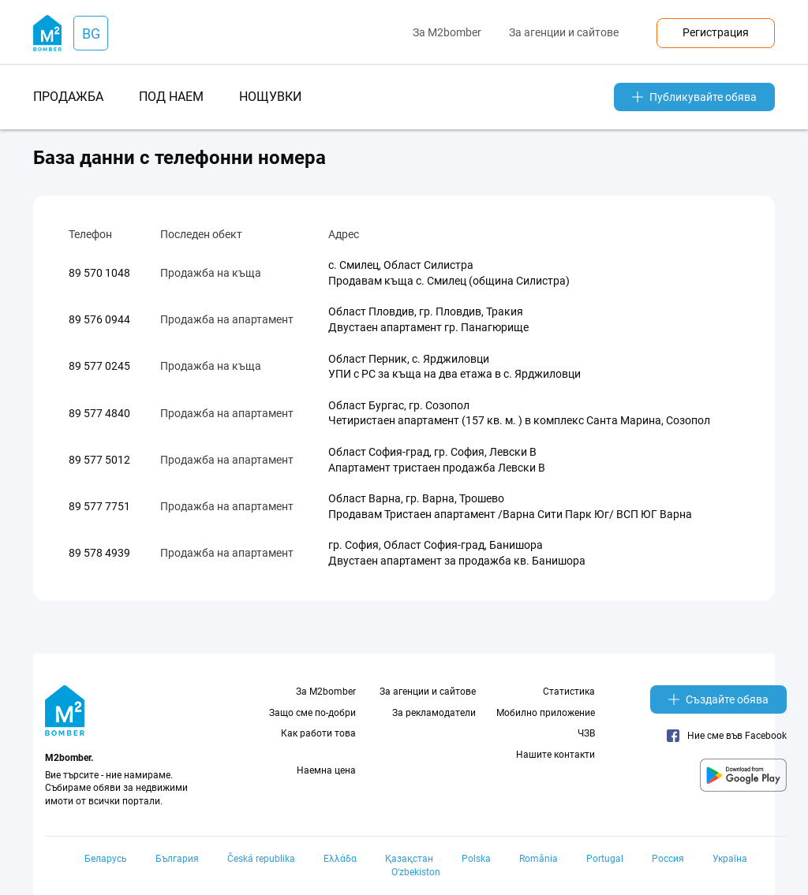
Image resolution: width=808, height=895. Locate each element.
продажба (68, 96)
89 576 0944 (99, 319)
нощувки (270, 96)
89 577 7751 (99, 506)
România (538, 858)
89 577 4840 (99, 413)
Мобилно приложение (545, 712)
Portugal (604, 858)
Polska (476, 858)
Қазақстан (409, 858)
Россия (668, 858)
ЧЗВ (586, 733)
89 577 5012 (99, 459)
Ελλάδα (340, 858)
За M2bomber (447, 32)
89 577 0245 (99, 366)
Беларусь (105, 858)
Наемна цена (326, 770)
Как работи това (318, 733)
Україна (730, 858)
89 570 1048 (99, 273)
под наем (171, 96)
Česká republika (261, 858)
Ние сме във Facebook (727, 735)
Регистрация (716, 32)
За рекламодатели (434, 712)
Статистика (569, 691)
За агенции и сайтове (564, 32)
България (177, 858)
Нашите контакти (555, 754)
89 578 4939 (99, 552)
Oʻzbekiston (415, 872)
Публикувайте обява (694, 97)
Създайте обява (718, 699)
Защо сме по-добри (312, 712)
